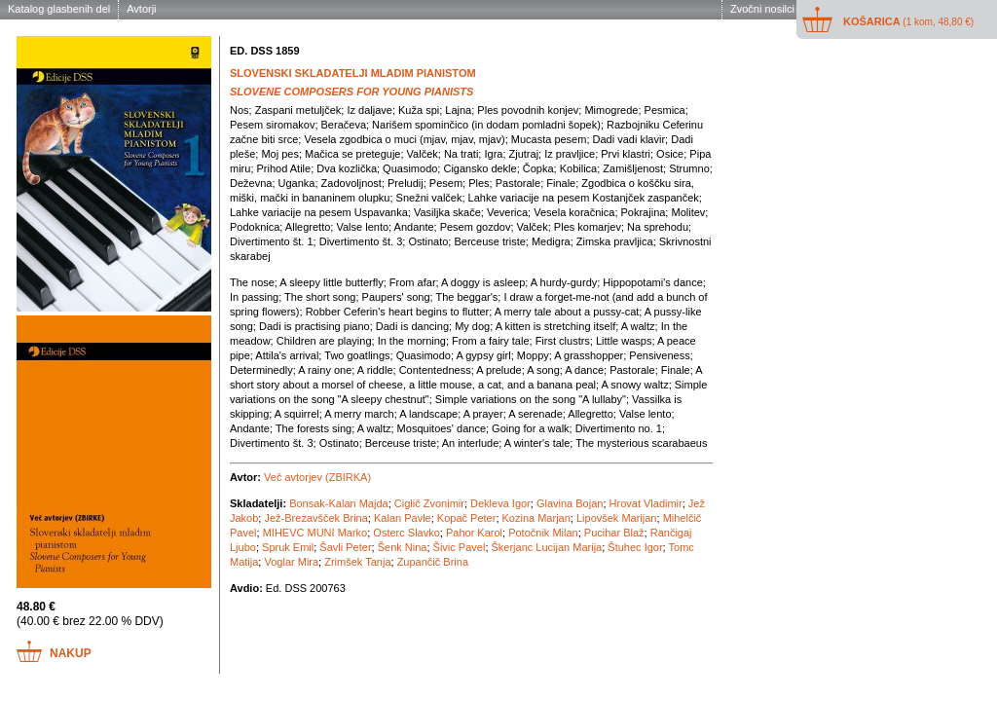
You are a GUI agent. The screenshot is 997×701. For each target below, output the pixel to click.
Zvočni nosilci (762, 9)
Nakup (71, 653)
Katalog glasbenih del (59, 9)
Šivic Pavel (459, 547)
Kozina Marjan (536, 518)
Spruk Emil (288, 547)
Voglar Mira (291, 562)
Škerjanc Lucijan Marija (547, 547)
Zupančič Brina (432, 562)
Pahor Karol (474, 532)
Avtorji (141, 9)
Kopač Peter (467, 518)
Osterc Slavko (406, 532)
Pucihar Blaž (614, 532)
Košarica (908, 21)
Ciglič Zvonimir (429, 503)
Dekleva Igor (500, 503)
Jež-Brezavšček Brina (315, 518)
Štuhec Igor (635, 547)
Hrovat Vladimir (646, 503)
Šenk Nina (402, 547)
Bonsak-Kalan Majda (338, 503)
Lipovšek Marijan (616, 518)
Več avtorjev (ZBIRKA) (317, 477)
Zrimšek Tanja (357, 562)
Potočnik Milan (543, 532)
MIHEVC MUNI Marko (315, 532)
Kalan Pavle (402, 518)
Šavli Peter (345, 547)
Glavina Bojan (570, 503)
